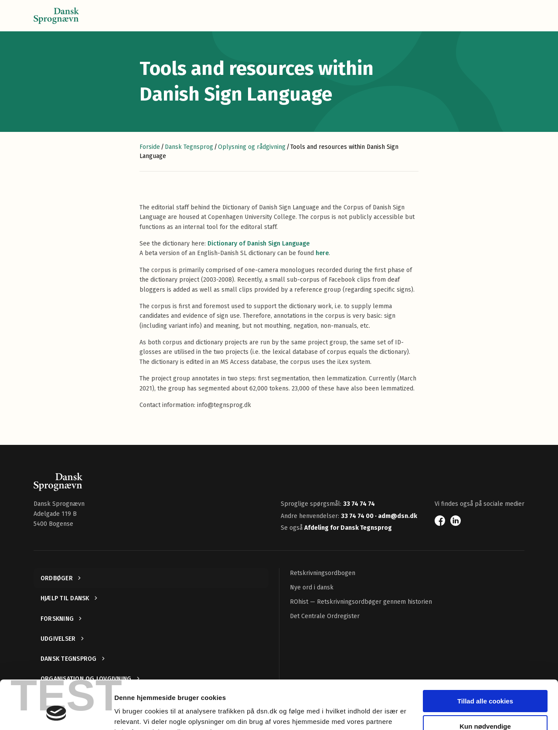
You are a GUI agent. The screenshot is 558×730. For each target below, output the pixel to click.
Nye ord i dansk (311, 587)
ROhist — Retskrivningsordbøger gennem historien (361, 602)
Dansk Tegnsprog (189, 147)
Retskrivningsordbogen (322, 573)
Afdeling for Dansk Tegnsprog (348, 528)
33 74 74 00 (358, 516)
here (322, 253)
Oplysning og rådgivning (252, 147)
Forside (150, 147)
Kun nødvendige (485, 683)
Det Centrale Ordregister (325, 616)
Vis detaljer (132, 713)
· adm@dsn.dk (396, 516)
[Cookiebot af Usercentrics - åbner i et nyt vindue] (56, 713)
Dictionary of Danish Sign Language (259, 243)
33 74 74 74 (359, 504)
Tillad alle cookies (485, 658)
